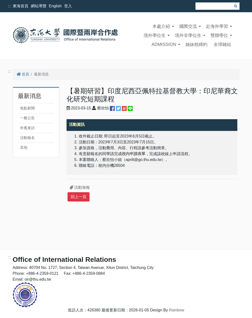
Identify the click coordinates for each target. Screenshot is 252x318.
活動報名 (27, 138)
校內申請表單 (133, 154)
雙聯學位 (219, 35)
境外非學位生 (188, 35)
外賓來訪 (27, 128)
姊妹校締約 (196, 44)
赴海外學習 (217, 26)
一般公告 (27, 118)
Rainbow (176, 310)
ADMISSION (163, 44)
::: (9, 6)
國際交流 (188, 26)
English (55, 6)
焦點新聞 (27, 108)
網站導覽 (38, 6)
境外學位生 (155, 35)
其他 (23, 147)
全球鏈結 (222, 44)
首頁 (23, 74)
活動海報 (80, 187)
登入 (68, 6)
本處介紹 (161, 26)
